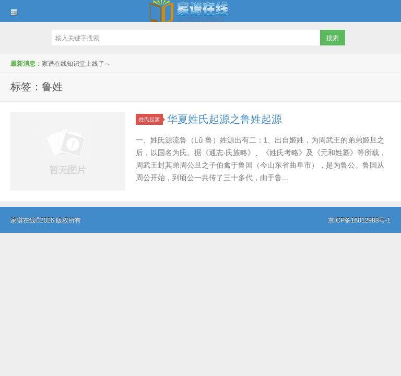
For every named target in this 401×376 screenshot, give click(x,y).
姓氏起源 (151, 119)
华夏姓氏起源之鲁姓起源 (224, 119)
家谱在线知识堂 (200, 11)
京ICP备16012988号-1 (359, 220)
